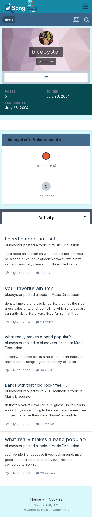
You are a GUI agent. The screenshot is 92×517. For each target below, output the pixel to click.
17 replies (45, 424)
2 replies (44, 322)
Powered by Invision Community (46, 510)
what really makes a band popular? (38, 336)
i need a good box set (30, 239)
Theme (37, 499)
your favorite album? (29, 288)
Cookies (55, 499)
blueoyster (13, 245)
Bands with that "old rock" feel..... (36, 385)
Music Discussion (65, 245)
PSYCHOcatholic (53, 391)
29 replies (45, 370)
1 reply (43, 273)
